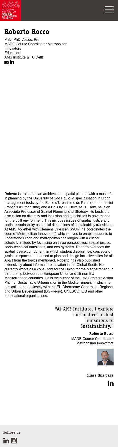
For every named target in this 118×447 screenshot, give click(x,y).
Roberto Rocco (101, 334)
